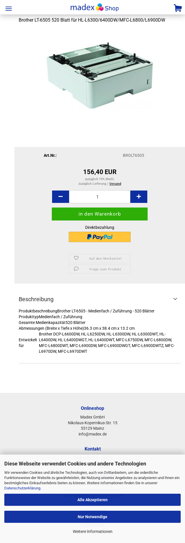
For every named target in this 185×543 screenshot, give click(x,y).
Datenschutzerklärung (22, 488)
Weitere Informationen (92, 531)
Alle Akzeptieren (92, 499)
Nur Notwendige (92, 516)
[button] (60, 196)
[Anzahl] (99, 196)
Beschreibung (36, 299)
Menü (8, 8)
